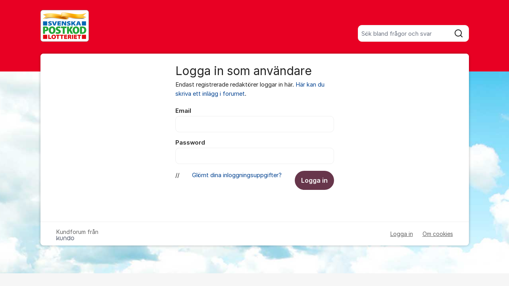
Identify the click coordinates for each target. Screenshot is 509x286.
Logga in (314, 180)
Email (183, 110)
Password (190, 142)
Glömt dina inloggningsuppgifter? (237, 175)
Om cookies (438, 233)
